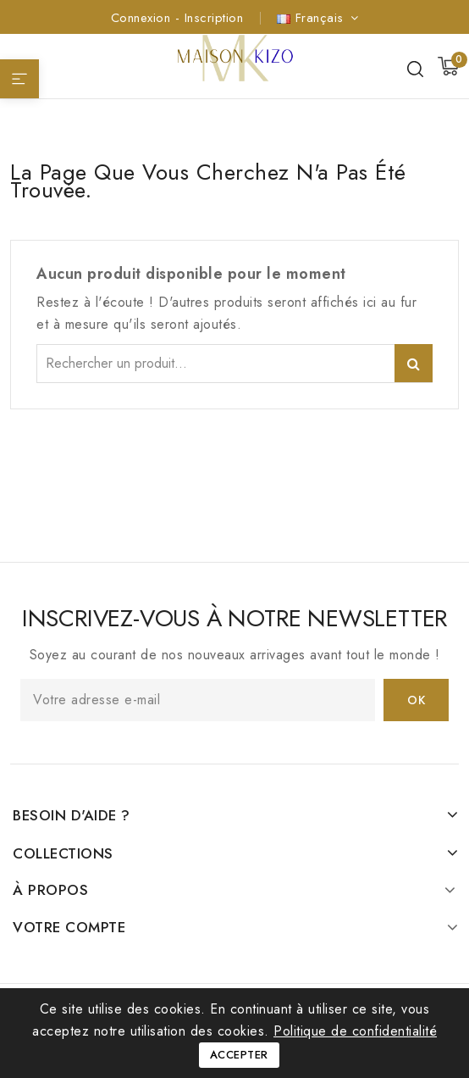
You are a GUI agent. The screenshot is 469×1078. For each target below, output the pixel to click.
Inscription (214, 17)
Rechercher (414, 363)
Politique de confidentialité (355, 1031)
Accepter (239, 1055)
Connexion (143, 17)
